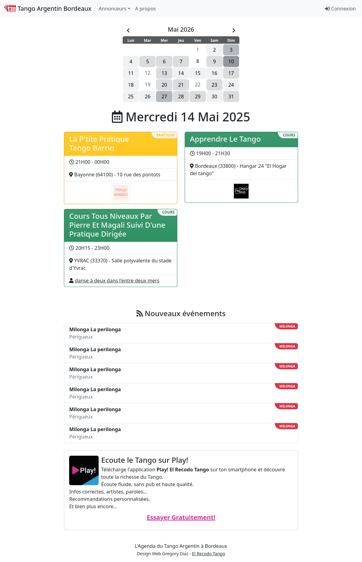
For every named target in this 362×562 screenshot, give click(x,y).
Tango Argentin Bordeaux (47, 8)
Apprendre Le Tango (225, 139)
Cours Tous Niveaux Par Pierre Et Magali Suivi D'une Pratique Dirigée (117, 224)
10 (231, 61)
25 (131, 96)
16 (214, 73)
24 (231, 84)
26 (147, 96)
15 (197, 73)
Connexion (340, 8)
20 (164, 84)
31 (231, 96)
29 (197, 96)
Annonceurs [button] (112, 8)
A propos (145, 8)
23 (214, 84)
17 (231, 73)
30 (214, 96)
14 (181, 73)
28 (181, 96)
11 (131, 73)
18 (131, 84)
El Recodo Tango (208, 553)
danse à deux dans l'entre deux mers (117, 280)
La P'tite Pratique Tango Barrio (99, 143)
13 (164, 73)
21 (181, 84)
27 (164, 96)
